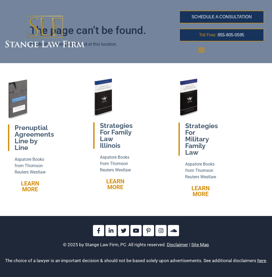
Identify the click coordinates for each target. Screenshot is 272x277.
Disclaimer (177, 244)
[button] (201, 49)
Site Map (200, 244)
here (261, 260)
